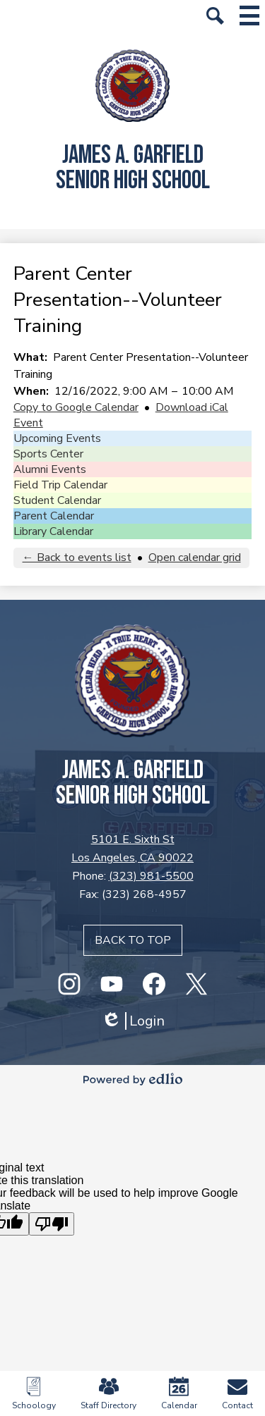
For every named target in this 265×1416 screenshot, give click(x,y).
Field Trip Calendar (60, 485)
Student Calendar (57, 500)
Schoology (34, 1394)
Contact (237, 1394)
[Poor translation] (51, 1224)
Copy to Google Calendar (76, 407)
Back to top (133, 940)
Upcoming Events (57, 438)
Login (133, 1021)
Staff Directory (108, 1394)
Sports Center (48, 454)
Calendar (179, 1394)
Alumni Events (49, 469)
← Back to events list (77, 557)
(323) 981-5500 (151, 876)
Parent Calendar (53, 516)
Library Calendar (53, 531)
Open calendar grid (194, 557)
